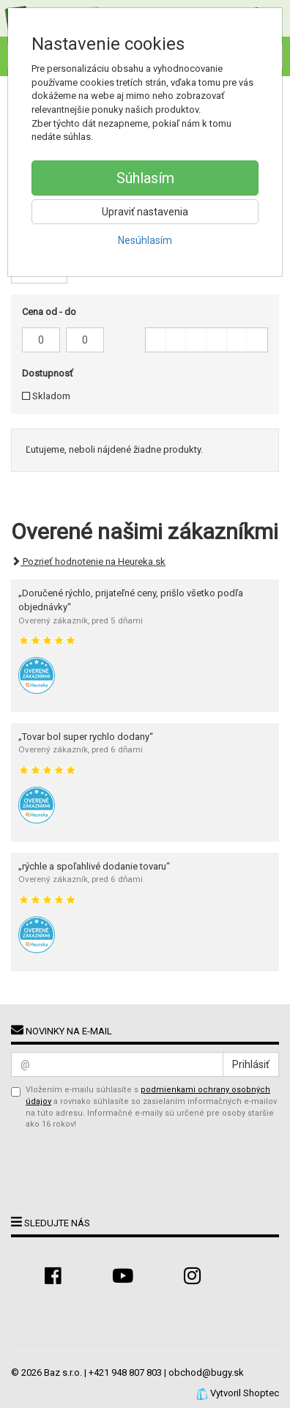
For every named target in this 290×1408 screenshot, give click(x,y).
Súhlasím (145, 178)
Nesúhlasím (145, 240)
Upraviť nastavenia (145, 212)
